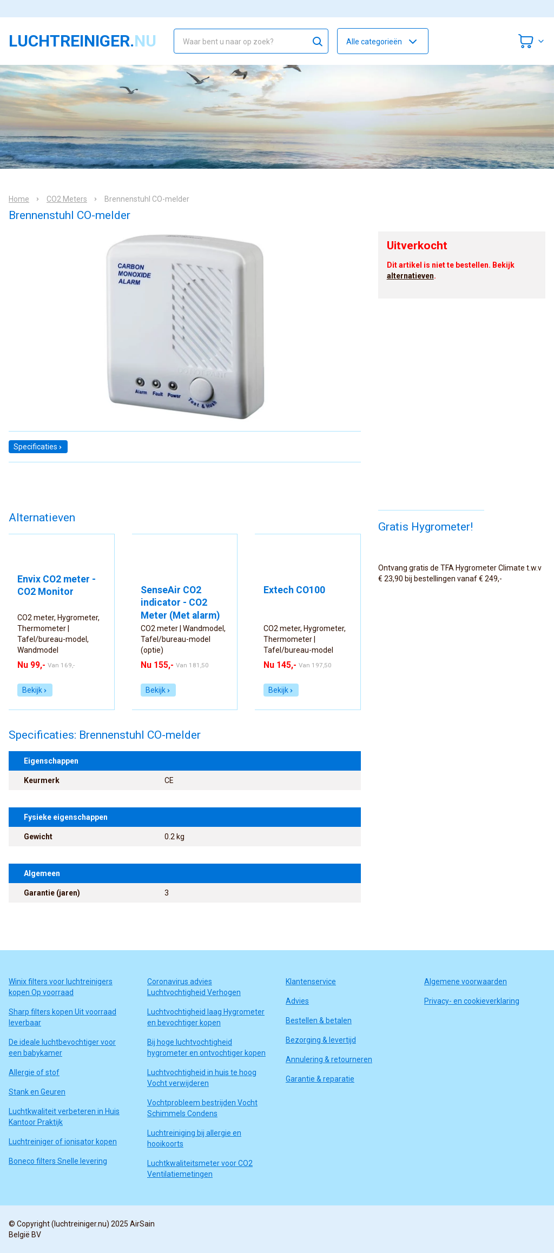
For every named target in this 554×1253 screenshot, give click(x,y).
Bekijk (35, 690)
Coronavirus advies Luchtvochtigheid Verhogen (194, 987)
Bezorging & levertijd (321, 1040)
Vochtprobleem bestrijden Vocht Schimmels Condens (202, 1108)
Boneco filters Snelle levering (58, 1161)
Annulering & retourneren (329, 1059)
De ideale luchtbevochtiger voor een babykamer (62, 1047)
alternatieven (410, 275)
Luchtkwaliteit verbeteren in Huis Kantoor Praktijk (64, 1116)
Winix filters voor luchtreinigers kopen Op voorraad (61, 987)
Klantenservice (311, 981)
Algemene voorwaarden (465, 981)
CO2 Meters (67, 199)
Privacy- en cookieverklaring (471, 1001)
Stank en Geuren (37, 1092)
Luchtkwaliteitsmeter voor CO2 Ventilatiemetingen (200, 1168)
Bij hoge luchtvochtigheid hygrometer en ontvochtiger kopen (206, 1047)
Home (19, 199)
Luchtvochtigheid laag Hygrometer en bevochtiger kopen (206, 1017)
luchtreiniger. (82, 41)
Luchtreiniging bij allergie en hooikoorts (194, 1138)
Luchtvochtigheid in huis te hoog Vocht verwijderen (201, 1078)
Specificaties (38, 446)
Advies (297, 1001)
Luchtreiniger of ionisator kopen (63, 1141)
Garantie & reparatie (320, 1079)
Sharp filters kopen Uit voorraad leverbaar (62, 1017)
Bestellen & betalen (319, 1020)
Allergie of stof (34, 1072)
